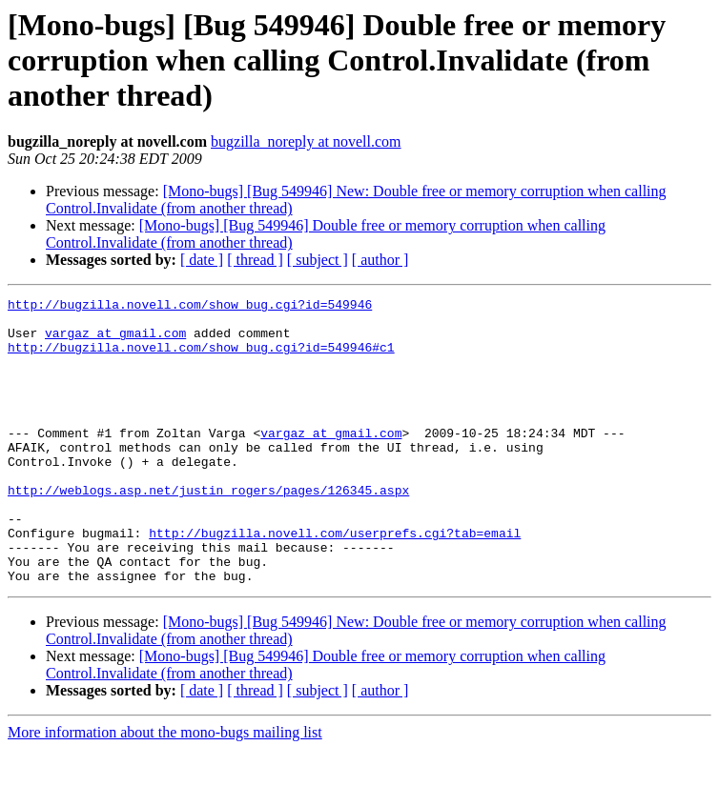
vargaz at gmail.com (115, 341)
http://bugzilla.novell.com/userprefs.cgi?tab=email (335, 581)
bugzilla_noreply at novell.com (306, 141)
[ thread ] (255, 260)
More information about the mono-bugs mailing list (165, 789)
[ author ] (380, 260)
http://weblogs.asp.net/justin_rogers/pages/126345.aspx (208, 529)
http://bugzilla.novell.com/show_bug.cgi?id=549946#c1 (201, 358)
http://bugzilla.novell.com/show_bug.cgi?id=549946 (190, 306)
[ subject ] (317, 260)
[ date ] (201, 260)
